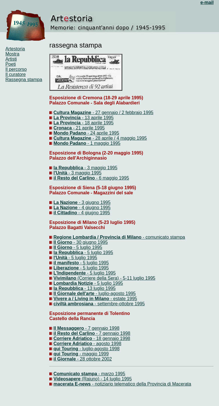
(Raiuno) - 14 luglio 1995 (93, 378)
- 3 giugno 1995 (94, 202)
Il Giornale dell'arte (74, 293)
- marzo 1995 (89, 373)
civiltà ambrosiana (74, 303)
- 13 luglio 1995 (99, 288)
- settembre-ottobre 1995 (119, 303)
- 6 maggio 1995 (112, 178)
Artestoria (15, 48)
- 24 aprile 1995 (86, 133)
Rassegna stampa (23, 79)
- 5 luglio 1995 (87, 247)
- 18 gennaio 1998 (111, 338)
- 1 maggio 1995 (87, 143)
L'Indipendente (70, 273)
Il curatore (15, 74)
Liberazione (66, 267)
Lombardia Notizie (73, 283)
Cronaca (63, 127)
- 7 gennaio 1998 (101, 328)
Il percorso (16, 69)
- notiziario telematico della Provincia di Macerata (122, 384)
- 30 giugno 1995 (90, 242)
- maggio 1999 (93, 353)
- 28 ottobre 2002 (83, 358)
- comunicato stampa (163, 237)
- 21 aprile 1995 (88, 127)
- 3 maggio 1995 (100, 167)
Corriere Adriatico (73, 338)
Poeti (10, 64)
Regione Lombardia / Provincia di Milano (98, 237)
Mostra (12, 53)
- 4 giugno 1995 (94, 207)
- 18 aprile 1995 (97, 122)
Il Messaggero (69, 328)
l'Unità (60, 172)
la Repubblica (68, 167)
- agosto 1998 (106, 343)
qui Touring (66, 348)
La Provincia (67, 117)
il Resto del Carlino (74, 178)
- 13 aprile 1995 (97, 117)
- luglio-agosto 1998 (98, 348)
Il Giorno (63, 242)
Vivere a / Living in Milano (81, 298)
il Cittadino (65, 212)
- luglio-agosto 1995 (115, 293)
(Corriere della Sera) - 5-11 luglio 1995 (115, 278)
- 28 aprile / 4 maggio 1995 (100, 138)
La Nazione (66, 202)
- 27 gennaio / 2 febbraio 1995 (103, 112)
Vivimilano (65, 278)
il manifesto (66, 262)
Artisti (11, 59)
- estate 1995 (123, 298)
